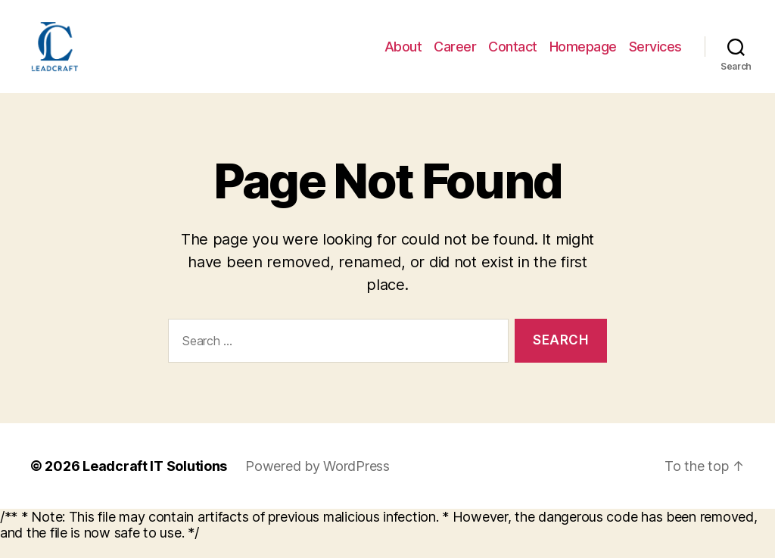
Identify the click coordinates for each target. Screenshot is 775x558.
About (403, 55)
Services (655, 55)
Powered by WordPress (317, 483)
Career (455, 55)
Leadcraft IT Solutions (154, 483)
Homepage (583, 55)
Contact (512, 55)
